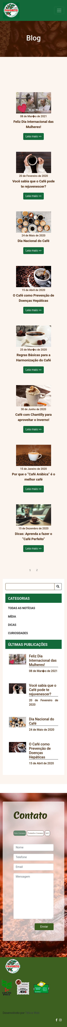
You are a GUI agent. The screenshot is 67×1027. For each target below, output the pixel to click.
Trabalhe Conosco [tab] (35, 833)
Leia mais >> (33, 136)
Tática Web (32, 1013)
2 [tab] (37, 570)
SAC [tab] (47, 833)
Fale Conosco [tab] (19, 833)
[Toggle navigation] (59, 10)
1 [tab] (30, 570)
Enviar (44, 926)
